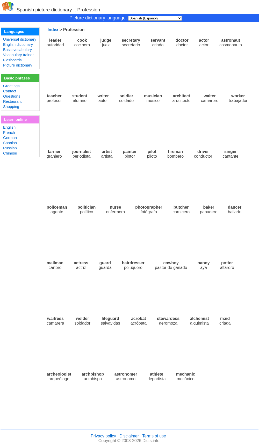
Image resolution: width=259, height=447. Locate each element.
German (10, 138)
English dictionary (18, 44)
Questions (11, 96)
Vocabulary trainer (18, 55)
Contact (9, 91)
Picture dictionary (17, 65)
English (9, 127)
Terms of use (154, 436)
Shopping (11, 107)
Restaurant (12, 101)
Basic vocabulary (17, 50)
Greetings (11, 86)
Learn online (15, 120)
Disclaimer (129, 436)
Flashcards (12, 60)
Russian (10, 148)
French (9, 132)
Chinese (10, 153)
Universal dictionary (19, 39)
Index (53, 29)
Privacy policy (103, 436)
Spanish (10, 143)
